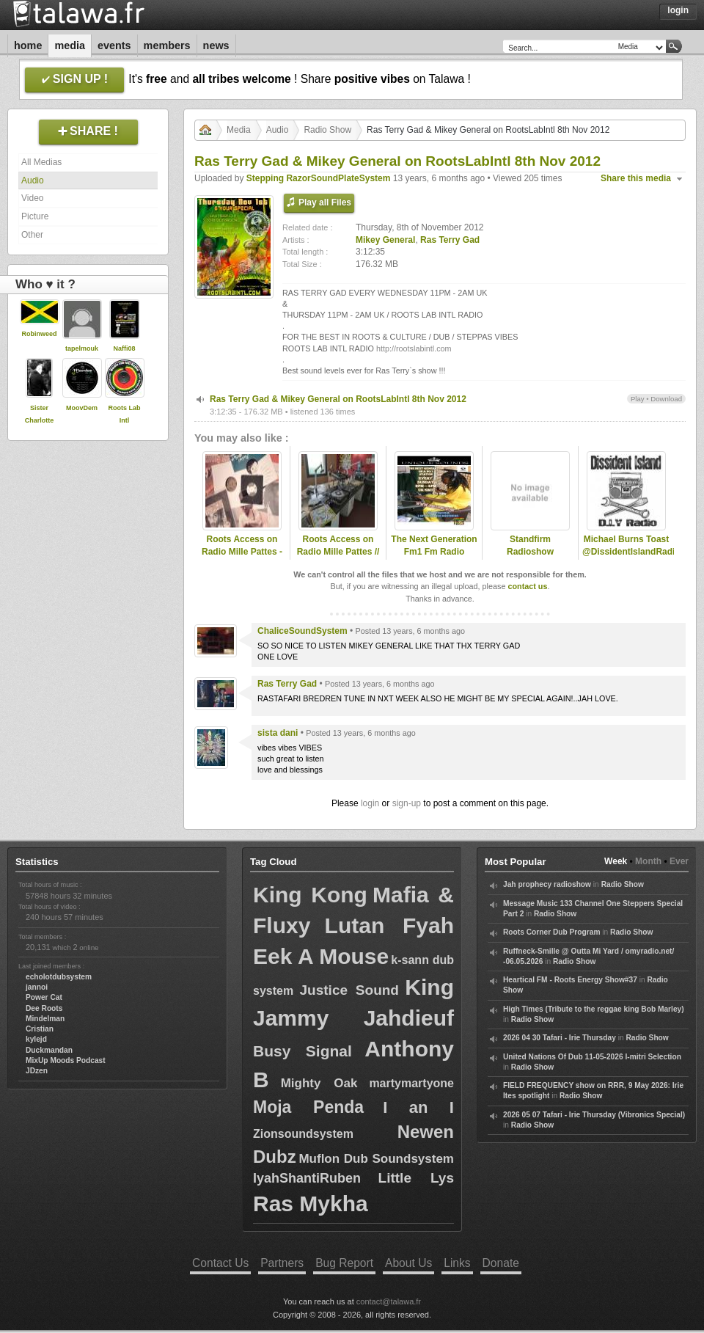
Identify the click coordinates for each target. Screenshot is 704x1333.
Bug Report (344, 1263)
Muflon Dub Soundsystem (376, 1159)
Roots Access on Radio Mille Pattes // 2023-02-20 (338, 551)
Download (666, 399)
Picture (34, 216)
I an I (418, 1107)
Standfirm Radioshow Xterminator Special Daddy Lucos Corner (530, 557)
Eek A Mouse (321, 956)
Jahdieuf (409, 1018)
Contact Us (220, 1263)
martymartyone (411, 1083)
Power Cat (44, 997)
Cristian (40, 1029)
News (216, 45)
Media (69, 45)
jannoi (37, 987)
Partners (282, 1263)
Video (32, 198)
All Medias (41, 162)
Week (615, 861)
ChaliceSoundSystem (302, 631)
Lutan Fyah (389, 925)
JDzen (37, 1071)
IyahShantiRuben (307, 1178)
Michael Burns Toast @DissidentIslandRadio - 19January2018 (626, 551)
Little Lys (416, 1178)
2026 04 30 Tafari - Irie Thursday (559, 1038)
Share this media (636, 178)
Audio (32, 180)
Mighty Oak (319, 1083)
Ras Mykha (310, 1203)
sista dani (277, 733)
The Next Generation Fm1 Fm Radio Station (434, 551)
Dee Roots (44, 1008)
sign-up (406, 803)
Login (678, 10)
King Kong (310, 895)
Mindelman (45, 1019)
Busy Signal (302, 1050)
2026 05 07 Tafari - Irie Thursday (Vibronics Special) (594, 1115)
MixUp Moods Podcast (66, 1060)
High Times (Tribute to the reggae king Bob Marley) (593, 1009)
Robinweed (38, 333)
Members (167, 45)
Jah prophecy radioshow (547, 884)
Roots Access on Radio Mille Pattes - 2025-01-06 (242, 551)
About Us (408, 1263)
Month (648, 861)
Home (28, 45)
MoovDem (82, 408)
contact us (527, 586)
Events (114, 45)
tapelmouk (81, 348)
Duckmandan (49, 1050)
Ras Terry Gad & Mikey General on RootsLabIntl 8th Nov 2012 (338, 399)
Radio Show (327, 130)
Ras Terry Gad (450, 240)
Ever (679, 861)
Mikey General (385, 240)
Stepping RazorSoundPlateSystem (318, 178)
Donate (501, 1263)
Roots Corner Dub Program (551, 932)
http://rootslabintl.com (414, 348)
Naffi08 (124, 348)
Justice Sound (349, 990)
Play (638, 399)
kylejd (36, 1039)
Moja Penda (308, 1107)
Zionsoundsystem (303, 1134)
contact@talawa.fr (388, 1301)
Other (32, 235)
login (370, 803)
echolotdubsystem (59, 977)
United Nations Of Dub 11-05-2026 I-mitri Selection (592, 1057)
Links (457, 1263)
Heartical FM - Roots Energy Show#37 (570, 980)
